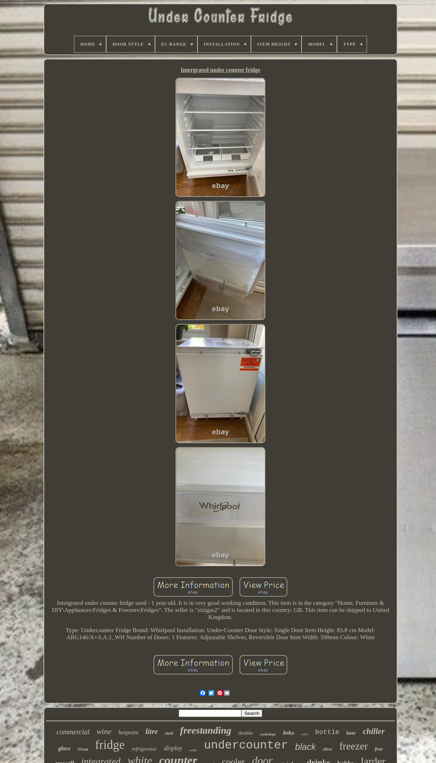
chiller (373, 731)
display (173, 748)
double (246, 733)
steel (169, 733)
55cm (83, 749)
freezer (353, 746)
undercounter (246, 745)
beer (351, 733)
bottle (327, 732)
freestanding (205, 730)
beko (288, 733)
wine (104, 731)
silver (327, 749)
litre (151, 731)
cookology (268, 734)
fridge (110, 745)
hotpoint (128, 732)
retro (304, 734)
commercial (73, 732)
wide (193, 750)
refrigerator (144, 749)
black (305, 747)
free (379, 749)
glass (64, 748)
